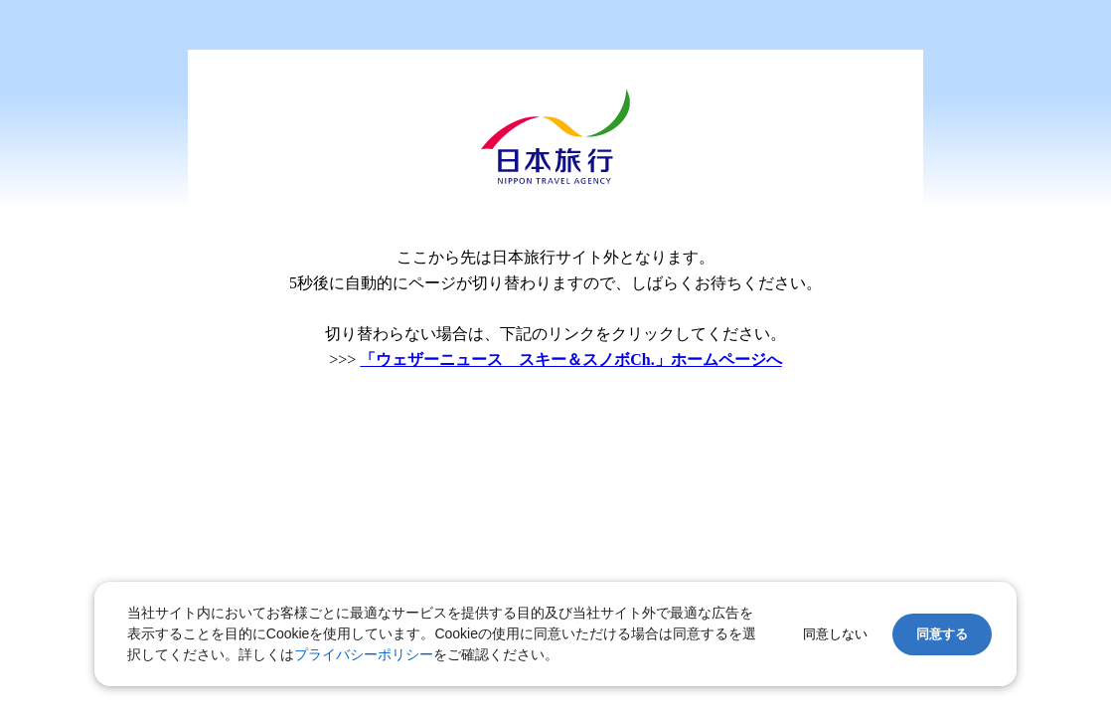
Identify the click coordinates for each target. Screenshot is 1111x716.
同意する (942, 633)
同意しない (835, 633)
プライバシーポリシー (363, 654)
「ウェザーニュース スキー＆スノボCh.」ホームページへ (570, 359)
